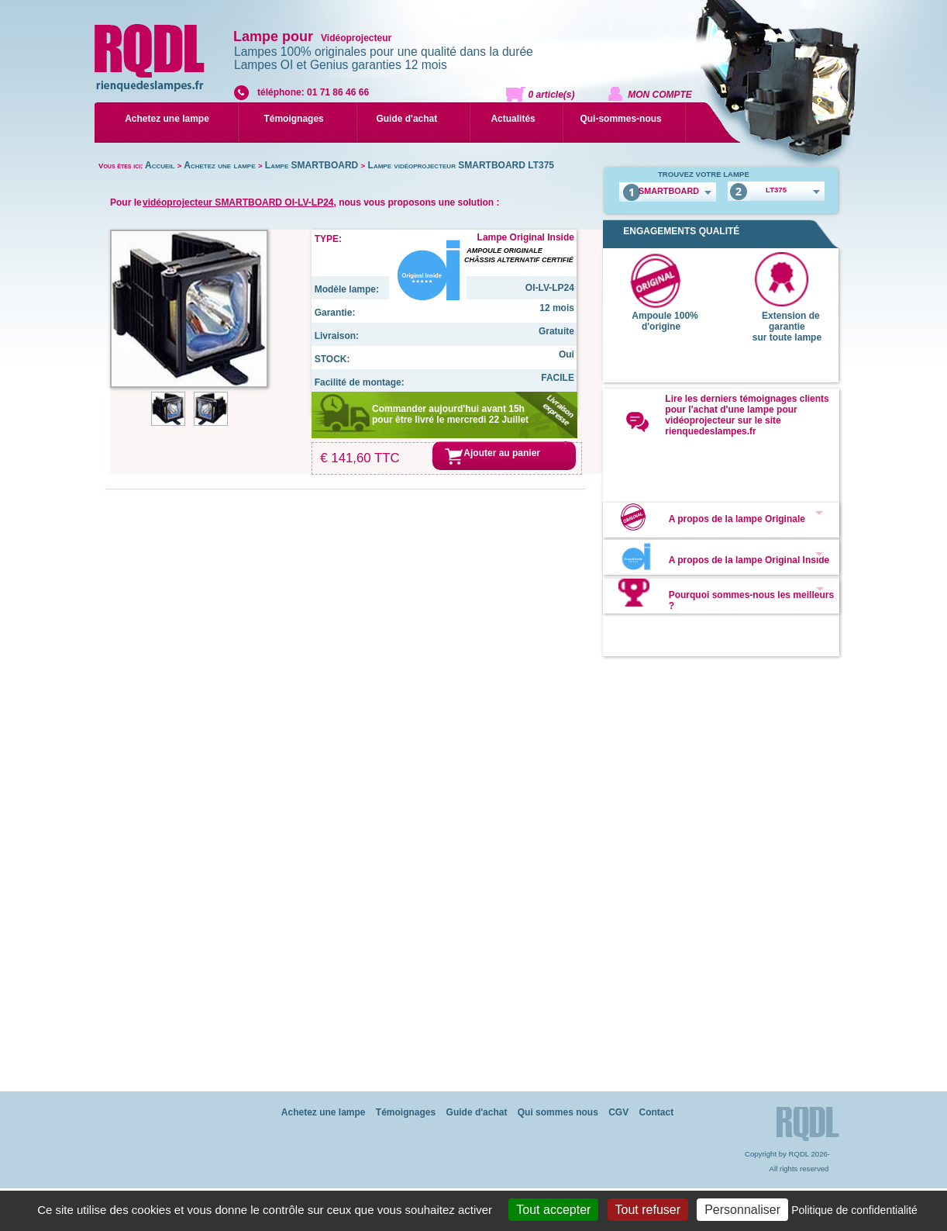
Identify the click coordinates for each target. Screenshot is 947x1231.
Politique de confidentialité (854, 1210)
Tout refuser (647, 1209)
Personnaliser (742, 1209)
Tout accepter (553, 1209)
